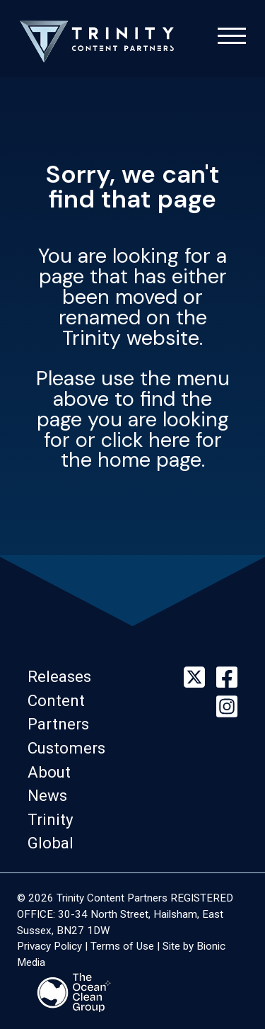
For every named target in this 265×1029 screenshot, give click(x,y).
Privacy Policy (49, 946)
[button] (64, 676)
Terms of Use (122, 946)
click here (145, 439)
